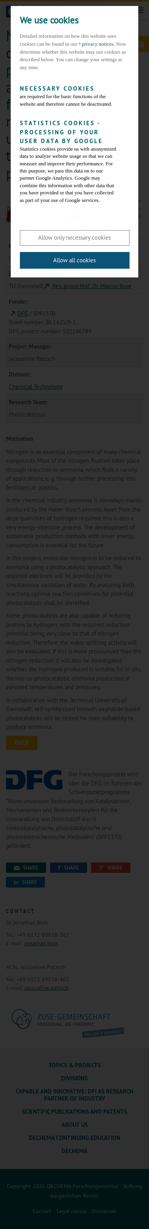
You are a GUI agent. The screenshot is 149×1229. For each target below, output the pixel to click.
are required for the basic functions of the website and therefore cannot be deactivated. (69, 95)
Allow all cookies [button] (74, 260)
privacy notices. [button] (98, 44)
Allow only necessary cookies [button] (74, 237)
